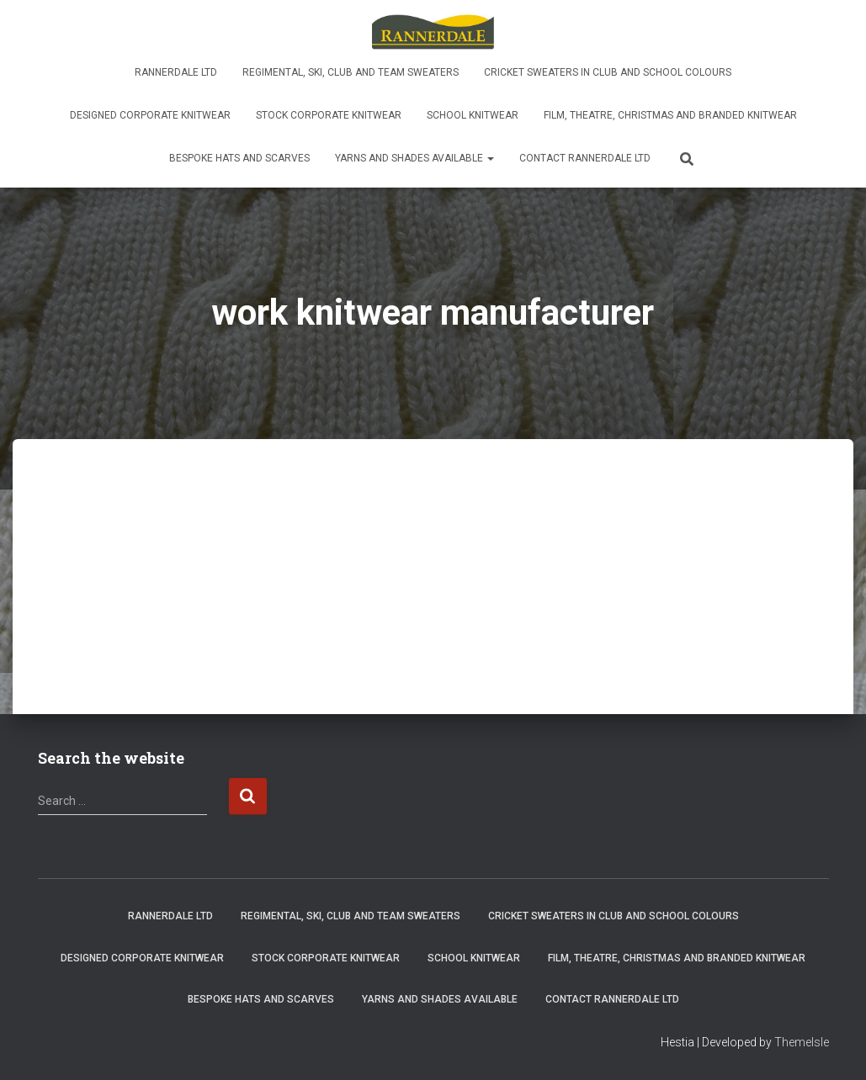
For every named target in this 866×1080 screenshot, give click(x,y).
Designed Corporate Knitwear (150, 115)
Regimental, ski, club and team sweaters (350, 72)
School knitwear (472, 115)
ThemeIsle (801, 1042)
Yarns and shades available (414, 158)
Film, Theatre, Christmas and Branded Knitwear (670, 115)
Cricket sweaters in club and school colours (607, 72)
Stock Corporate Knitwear (328, 115)
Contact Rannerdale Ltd (585, 158)
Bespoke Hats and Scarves (239, 158)
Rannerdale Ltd (176, 72)
